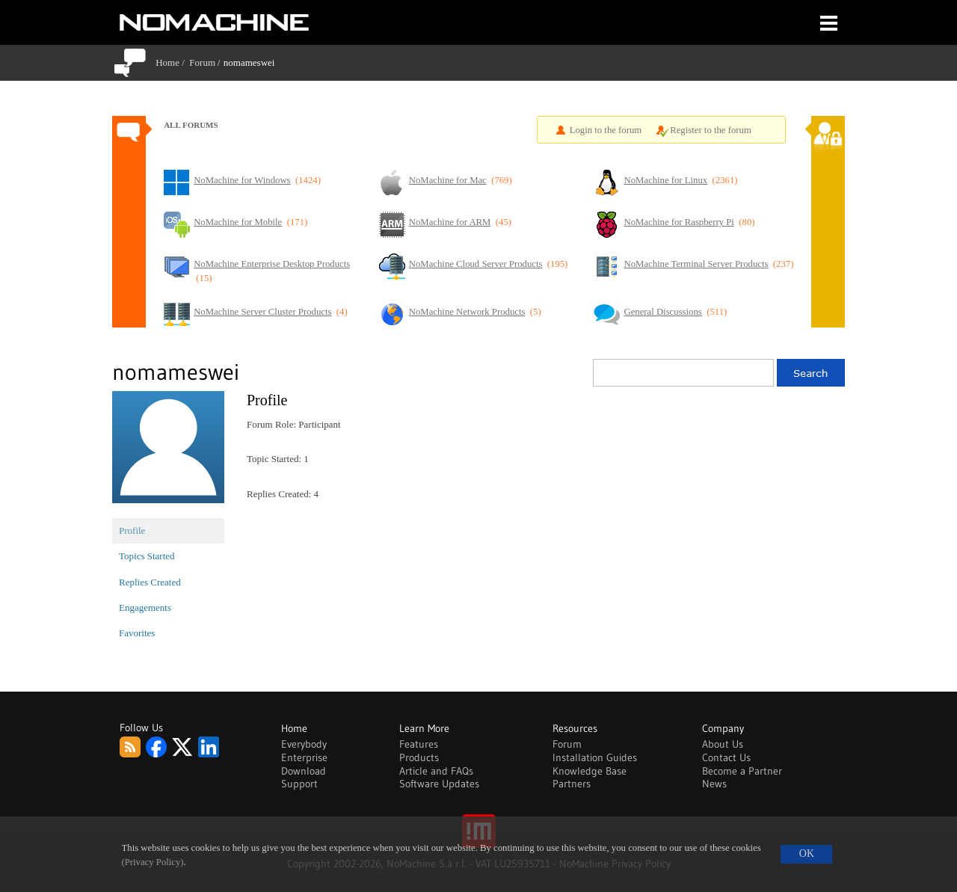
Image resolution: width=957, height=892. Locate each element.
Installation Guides (595, 757)
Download (303, 771)
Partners (572, 783)
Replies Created (150, 582)
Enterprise (304, 757)
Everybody (304, 744)
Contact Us (726, 757)
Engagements (145, 607)
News (714, 783)
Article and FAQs (436, 771)
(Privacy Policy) (153, 862)
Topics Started (147, 556)
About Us (722, 744)
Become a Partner (742, 771)
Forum (202, 62)
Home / (172, 62)
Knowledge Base (590, 771)
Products (419, 757)
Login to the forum (606, 130)
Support (299, 783)
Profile (132, 530)
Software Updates (439, 783)
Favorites (137, 633)
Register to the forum (710, 130)
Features (418, 744)
